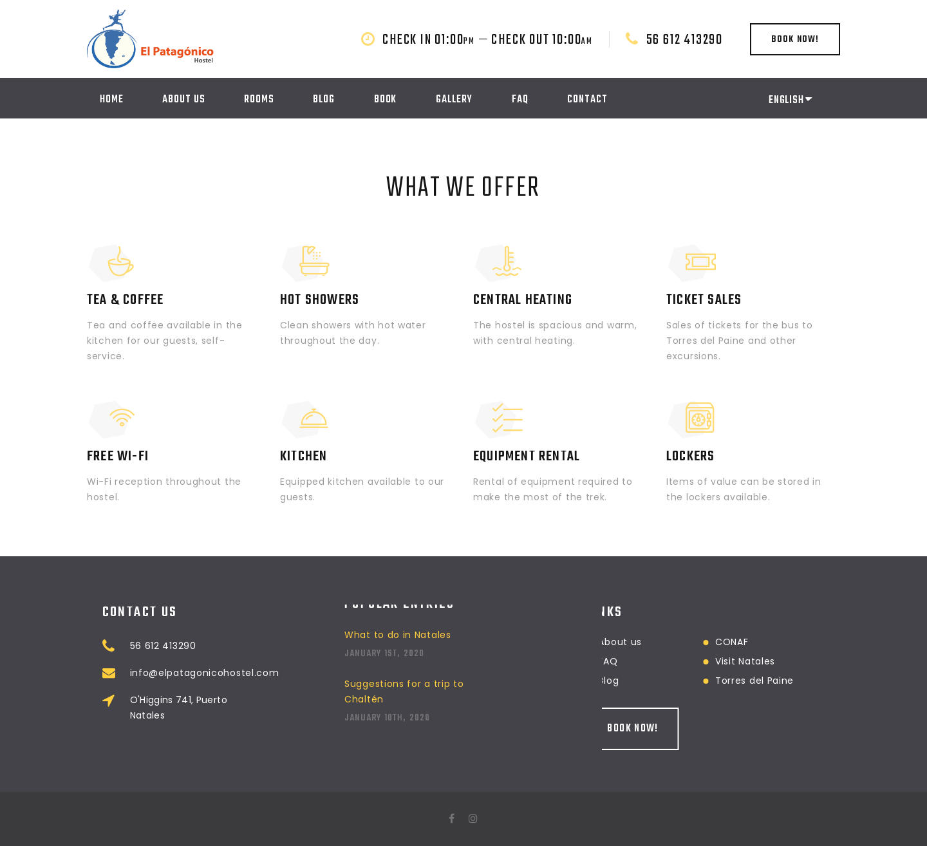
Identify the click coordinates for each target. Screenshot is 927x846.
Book (385, 99)
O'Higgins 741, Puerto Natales (229, 707)
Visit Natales (694, 661)
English (790, 100)
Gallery (454, 99)
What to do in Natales (397, 607)
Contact (587, 99)
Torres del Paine (703, 680)
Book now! (795, 39)
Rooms (259, 99)
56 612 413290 (684, 40)
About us (183, 99)
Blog (324, 99)
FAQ (520, 99)
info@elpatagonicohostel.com (255, 672)
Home (112, 99)
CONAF (680, 641)
